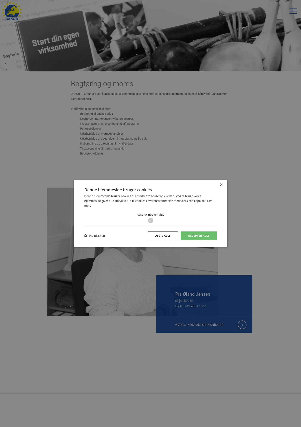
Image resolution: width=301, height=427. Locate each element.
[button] (96, 235)
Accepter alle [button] (198, 235)
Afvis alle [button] (163, 235)
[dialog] (150, 213)
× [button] (221, 184)
